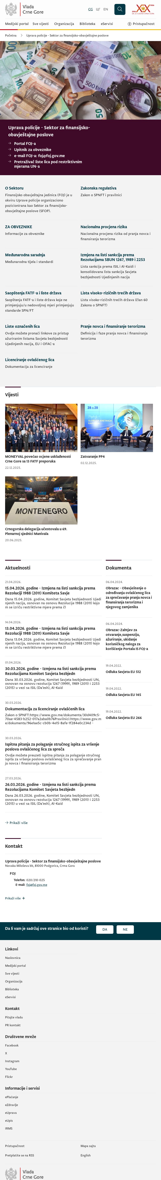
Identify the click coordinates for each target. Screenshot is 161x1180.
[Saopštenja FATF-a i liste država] (41, 302)
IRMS (8, 1129)
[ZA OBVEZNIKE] (41, 234)
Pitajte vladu (14, 1017)
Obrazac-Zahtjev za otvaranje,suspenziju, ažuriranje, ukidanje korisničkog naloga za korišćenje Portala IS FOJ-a (127, 639)
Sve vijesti (41, 24)
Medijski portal (17, 24)
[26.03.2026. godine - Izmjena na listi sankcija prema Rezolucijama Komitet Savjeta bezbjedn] (53, 794)
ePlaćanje (11, 1097)
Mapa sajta (88, 1146)
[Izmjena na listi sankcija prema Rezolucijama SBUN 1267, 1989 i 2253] (117, 267)
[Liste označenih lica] (41, 336)
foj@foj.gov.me (36, 885)
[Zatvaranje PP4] (117, 434)
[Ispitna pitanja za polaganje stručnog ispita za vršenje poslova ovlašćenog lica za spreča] (53, 754)
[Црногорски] (98, 9)
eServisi (107, 24)
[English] (105, 9)
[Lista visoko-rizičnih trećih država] (117, 302)
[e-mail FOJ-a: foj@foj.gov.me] (50, 156)
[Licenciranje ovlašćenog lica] (41, 364)
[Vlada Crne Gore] (43, 9)
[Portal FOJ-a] (50, 144)
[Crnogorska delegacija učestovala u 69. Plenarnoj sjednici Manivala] (41, 509)
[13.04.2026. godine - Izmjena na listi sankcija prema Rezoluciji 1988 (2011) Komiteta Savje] (53, 638)
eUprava (11, 1113)
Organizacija (64, 24)
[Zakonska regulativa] (117, 203)
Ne (125, 929)
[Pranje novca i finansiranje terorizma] (117, 336)
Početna (11, 36)
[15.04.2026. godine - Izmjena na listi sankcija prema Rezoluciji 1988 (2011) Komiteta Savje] (53, 598)
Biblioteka (87, 24)
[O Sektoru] (41, 203)
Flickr (9, 1077)
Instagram (12, 1061)
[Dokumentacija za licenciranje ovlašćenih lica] (53, 716)
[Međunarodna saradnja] (41, 267)
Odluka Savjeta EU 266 (124, 718)
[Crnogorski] (90, 9)
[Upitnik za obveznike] (50, 150)
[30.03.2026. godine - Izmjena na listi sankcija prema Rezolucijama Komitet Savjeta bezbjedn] (53, 678)
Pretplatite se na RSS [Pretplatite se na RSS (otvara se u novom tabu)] (19, 1155)
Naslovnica (12, 958)
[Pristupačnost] (141, 24)
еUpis (9, 1121)
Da (104, 929)
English (86, 1155)
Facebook (11, 1045)
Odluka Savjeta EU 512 (123, 672)
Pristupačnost (15, 1146)
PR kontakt (13, 1025)
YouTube (11, 1069)
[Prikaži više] (53, 823)
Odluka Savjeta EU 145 (123, 695)
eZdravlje (11, 1105)
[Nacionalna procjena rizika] (117, 234)
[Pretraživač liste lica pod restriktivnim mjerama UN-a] (50, 164)
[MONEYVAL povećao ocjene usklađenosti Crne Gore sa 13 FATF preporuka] (41, 437)
